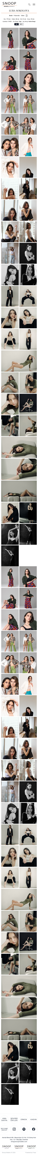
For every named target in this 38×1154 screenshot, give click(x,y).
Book (10, 15)
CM (16, 24)
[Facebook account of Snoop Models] (34, 1129)
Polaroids (17, 15)
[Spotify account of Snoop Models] (24, 1129)
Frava (34, 1152)
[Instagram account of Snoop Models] (14, 1129)
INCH (21, 24)
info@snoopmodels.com (19, 1141)
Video (22, 15)
